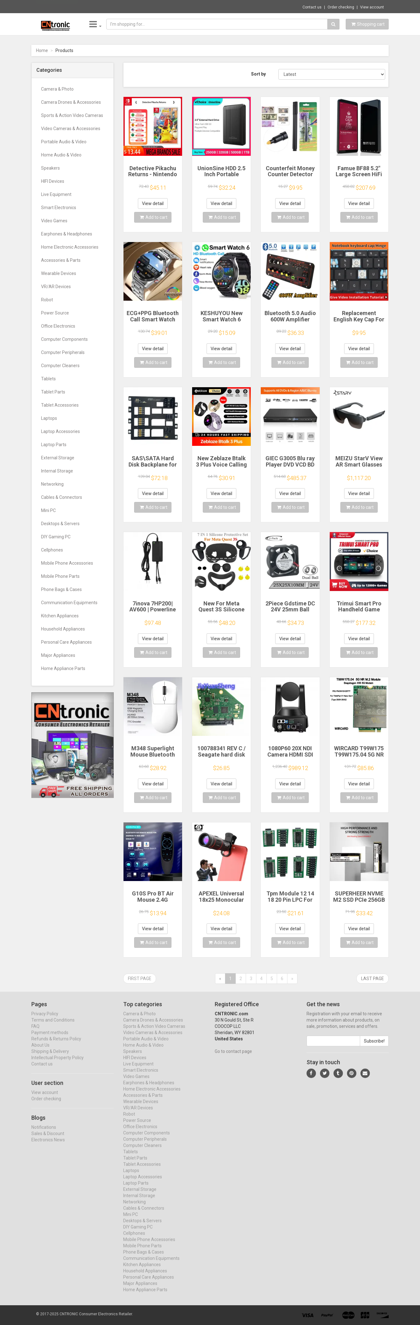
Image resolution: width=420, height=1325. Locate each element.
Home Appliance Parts (63, 668)
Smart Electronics (58, 207)
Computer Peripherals (63, 352)
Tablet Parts (53, 391)
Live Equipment (56, 194)
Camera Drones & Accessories (71, 102)
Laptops (49, 418)
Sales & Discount (47, 1139)
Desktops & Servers (60, 523)
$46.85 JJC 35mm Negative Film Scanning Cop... (126, 6)
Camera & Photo (57, 89)
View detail (153, 203)
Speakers (50, 168)
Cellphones (52, 549)
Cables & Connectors (61, 497)
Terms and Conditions (53, 1025)
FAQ (35, 1032)
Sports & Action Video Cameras (72, 115)
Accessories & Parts (61, 260)
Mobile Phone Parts (60, 576)
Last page (372, 978)
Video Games (54, 220)
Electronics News (48, 1145)
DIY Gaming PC (56, 536)
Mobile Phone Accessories (67, 563)
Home (42, 50)
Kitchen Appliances (60, 615)
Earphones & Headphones (66, 233)
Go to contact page (233, 1057)
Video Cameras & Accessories (70, 128)
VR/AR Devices (56, 286)
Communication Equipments (69, 602)
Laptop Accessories (60, 431)
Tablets (48, 378)
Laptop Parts (53, 444)
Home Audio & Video (61, 154)
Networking (52, 484)
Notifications (43, 1132)
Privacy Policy (44, 1019)
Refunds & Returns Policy (56, 1044)
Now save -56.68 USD (57, 6)
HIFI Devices (52, 181)
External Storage (57, 457)
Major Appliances (58, 655)
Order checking (341, 7)
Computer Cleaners (60, 365)
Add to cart (153, 217)
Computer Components (64, 339)
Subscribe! (374, 1046)
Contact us (312, 7)
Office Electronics (58, 326)
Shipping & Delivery (50, 1057)
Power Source (55, 312)
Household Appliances (63, 628)
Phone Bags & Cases (61, 589)
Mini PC (48, 510)
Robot (47, 299)
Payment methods (49, 1038)
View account (372, 7)
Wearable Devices (58, 273)
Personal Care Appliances (66, 642)
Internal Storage (57, 470)
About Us (40, 1050)
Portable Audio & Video (64, 141)
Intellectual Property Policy (57, 1063)
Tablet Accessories (60, 405)
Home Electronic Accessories (69, 247)
